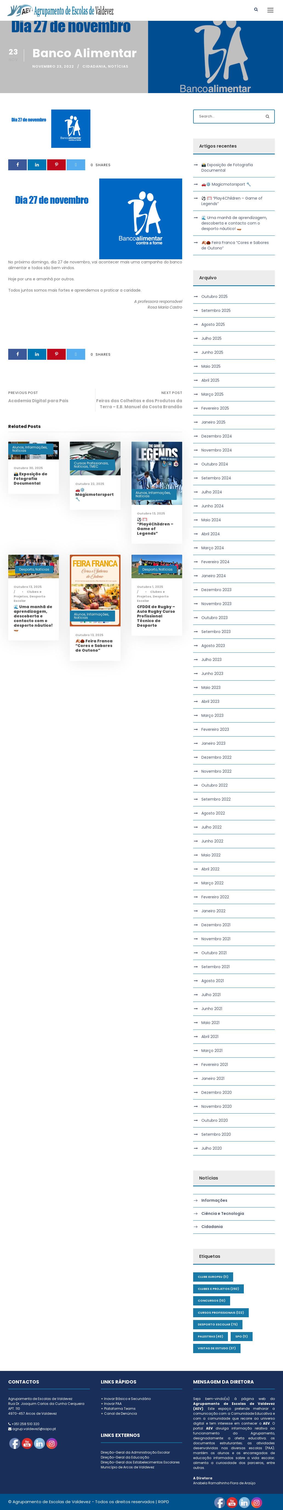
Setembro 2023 (216, 631)
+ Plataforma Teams (118, 1408)
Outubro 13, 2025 (151, 513)
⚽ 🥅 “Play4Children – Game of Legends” (155, 526)
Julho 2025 (211, 338)
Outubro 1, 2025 (150, 587)
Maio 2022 (211, 855)
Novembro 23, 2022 (53, 66)
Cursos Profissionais (91, 463)
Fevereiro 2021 (214, 1064)
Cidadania (94, 66)
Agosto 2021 (212, 980)
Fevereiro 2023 (215, 729)
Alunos (18, 447)
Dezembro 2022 (216, 757)
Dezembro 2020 (216, 1092)
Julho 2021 (211, 994)
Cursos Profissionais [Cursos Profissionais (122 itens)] (221, 1312)
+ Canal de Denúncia (119, 1413)
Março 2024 (212, 548)
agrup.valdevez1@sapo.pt (34, 1428)
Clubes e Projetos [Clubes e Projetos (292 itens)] (218, 1289)
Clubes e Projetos (28, 594)
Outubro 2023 (214, 617)
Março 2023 (212, 715)
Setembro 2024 (216, 478)
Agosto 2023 (213, 645)
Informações (36, 447)
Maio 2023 (211, 687)
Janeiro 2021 (212, 1078)
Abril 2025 (210, 380)
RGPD (163, 1502)
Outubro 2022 (214, 785)
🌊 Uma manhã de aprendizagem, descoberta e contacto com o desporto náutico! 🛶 (33, 618)
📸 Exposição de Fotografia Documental (30, 478)
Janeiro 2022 (213, 911)
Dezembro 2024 (216, 436)
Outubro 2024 (214, 464)
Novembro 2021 (215, 939)
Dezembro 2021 (215, 925)
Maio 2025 (211, 366)
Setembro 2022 (216, 799)
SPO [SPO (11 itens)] (241, 1336)
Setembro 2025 (216, 310)
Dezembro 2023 (216, 590)
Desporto (26, 569)
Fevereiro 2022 (215, 897)
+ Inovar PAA (111, 1403)
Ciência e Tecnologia (222, 1213)
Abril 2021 (209, 1036)
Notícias (118, 66)
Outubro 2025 (214, 296)
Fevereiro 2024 (215, 562)
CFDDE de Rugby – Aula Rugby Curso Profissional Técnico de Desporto (156, 616)
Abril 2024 (210, 534)
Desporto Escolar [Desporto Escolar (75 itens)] (218, 1324)
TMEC (93, 466)
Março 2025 (212, 394)
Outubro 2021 (214, 953)
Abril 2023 (210, 701)
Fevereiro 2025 (215, 408)
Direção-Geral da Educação (125, 1457)
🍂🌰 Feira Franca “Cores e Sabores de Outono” (94, 645)
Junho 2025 (212, 352)
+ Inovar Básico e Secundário (126, 1398)
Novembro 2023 (216, 603)
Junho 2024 (212, 506)
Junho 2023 (212, 673)
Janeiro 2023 (213, 743)
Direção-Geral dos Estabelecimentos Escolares (140, 1462)
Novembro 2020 (216, 1106)
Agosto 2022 (213, 813)
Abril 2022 (210, 869)
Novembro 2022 (216, 771)
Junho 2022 (212, 841)
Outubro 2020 (214, 1120)
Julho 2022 (211, 827)
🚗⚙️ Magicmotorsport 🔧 (94, 494)
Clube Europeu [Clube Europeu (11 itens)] (213, 1277)
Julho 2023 (211, 659)
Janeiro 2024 (213, 576)
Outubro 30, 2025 (28, 468)
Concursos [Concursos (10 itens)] (211, 1300)
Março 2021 (211, 1050)
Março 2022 (212, 883)
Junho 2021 (211, 1008)
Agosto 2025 (213, 324)
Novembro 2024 (216, 450)
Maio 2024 (211, 520)
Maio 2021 (210, 1022)
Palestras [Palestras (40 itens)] (210, 1336)
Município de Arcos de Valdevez (127, 1467)
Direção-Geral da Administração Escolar (135, 1452)
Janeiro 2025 (213, 422)
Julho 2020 (211, 1148)
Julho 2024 (211, 492)
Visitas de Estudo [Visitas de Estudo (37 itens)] (217, 1348)
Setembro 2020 (216, 1134)
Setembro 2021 (215, 967)
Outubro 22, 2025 (89, 484)
